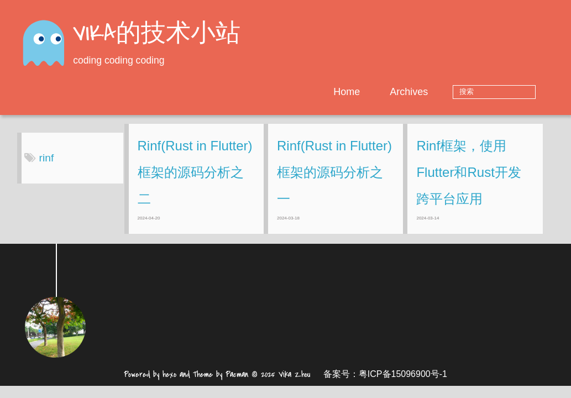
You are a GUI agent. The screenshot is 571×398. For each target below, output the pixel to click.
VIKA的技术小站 (156, 34)
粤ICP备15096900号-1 (403, 382)
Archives (444, 91)
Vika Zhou (294, 383)
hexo (169, 383)
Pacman (237, 383)
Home (381, 91)
